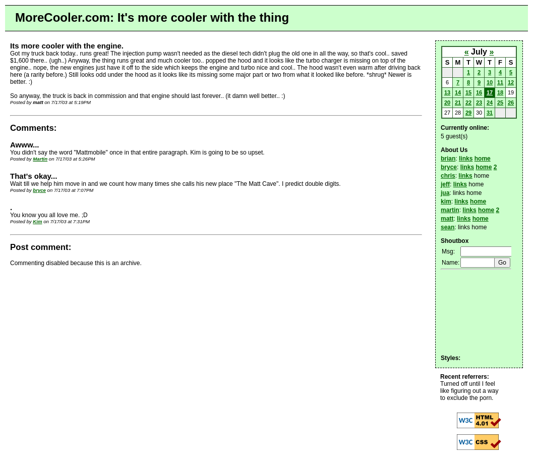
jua (445, 192)
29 (468, 113)
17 (490, 92)
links (465, 158)
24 (490, 102)
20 (447, 102)
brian (448, 158)
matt (447, 218)
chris (448, 175)
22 (468, 102)
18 (500, 92)
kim (446, 201)
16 (479, 92)
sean (447, 227)
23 (479, 102)
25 (500, 102)
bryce (39, 190)
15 (468, 92)
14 (458, 92)
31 (490, 113)
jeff (445, 184)
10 (490, 82)
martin (450, 210)
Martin (40, 159)
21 (458, 102)
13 (447, 92)
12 (511, 82)
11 (500, 82)
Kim (37, 221)
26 (511, 102)
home (483, 158)
